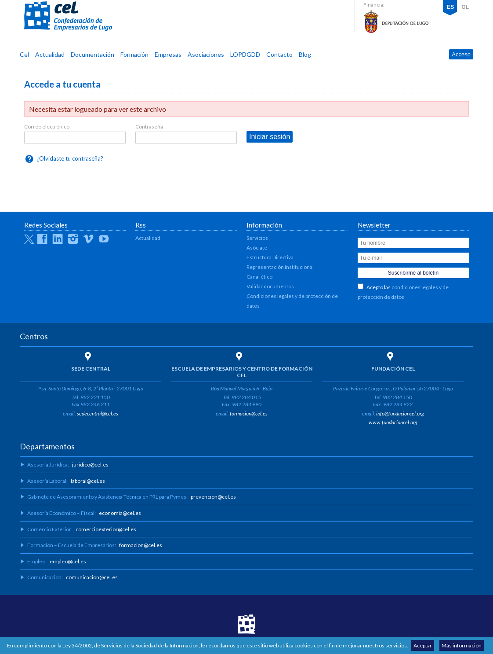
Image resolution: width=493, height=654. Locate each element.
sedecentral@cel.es (97, 413)
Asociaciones (206, 54)
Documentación (92, 54)
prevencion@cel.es (213, 496)
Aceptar (422, 645)
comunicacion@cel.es (92, 577)
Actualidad (50, 54)
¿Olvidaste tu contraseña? (69, 158)
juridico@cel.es (90, 464)
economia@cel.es (120, 513)
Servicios (257, 238)
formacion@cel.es (249, 413)
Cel (24, 54)
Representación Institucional (280, 267)
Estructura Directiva (270, 257)
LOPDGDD (245, 54)
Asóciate (256, 247)
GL (465, 7)
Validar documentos (270, 286)
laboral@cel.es (88, 481)
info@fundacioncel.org (400, 413)
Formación (134, 54)
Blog (305, 54)
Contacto (279, 54)
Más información (462, 645)
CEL (68, 16)
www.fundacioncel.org (393, 422)
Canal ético (259, 276)
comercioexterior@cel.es (106, 529)
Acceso (461, 54)
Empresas (168, 54)
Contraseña (149, 126)
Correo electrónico (46, 126)
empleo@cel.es (68, 561)
